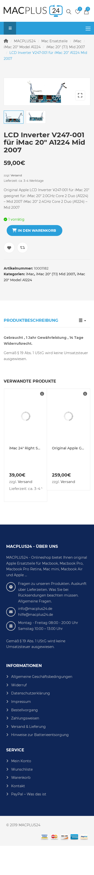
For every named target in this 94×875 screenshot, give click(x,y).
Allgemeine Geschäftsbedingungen (41, 705)
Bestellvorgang (24, 739)
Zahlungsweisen (25, 747)
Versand (16, 204)
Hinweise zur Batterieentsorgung (40, 763)
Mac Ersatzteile (54, 41)
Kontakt (18, 814)
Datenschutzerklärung (30, 722)
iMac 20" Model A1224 (22, 47)
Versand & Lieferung (28, 755)
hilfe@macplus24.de (35, 643)
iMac (77, 41)
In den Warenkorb (37, 259)
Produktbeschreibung (31, 349)
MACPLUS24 (25, 41)
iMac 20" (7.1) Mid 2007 (65, 47)
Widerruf (19, 714)
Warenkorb (20, 806)
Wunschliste (22, 798)
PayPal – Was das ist (28, 823)
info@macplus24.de (35, 637)
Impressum (21, 730)
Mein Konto (21, 790)
